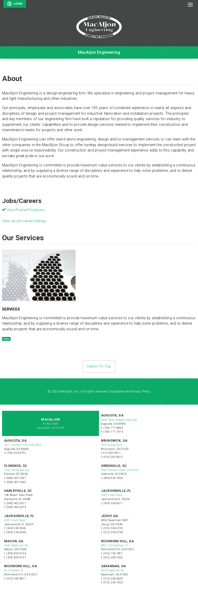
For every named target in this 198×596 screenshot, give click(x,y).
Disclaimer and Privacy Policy (130, 391)
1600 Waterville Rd (16, 545)
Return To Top (99, 366)
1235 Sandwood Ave (16, 470)
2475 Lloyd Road (14, 520)
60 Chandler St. (14, 570)
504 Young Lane (111, 445)
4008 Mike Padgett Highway (119, 420)
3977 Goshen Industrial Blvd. (23, 445)
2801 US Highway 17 (114, 545)
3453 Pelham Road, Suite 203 (119, 470)
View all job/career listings (24, 221)
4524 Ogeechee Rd (112, 570)
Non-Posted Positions (26, 210)
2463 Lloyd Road (111, 495)
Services (11, 309)
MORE (6, 339)
